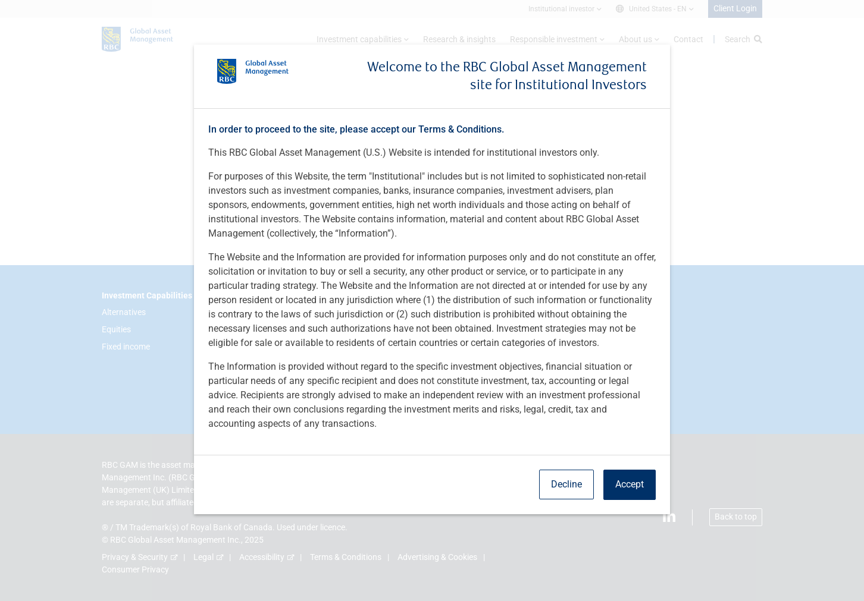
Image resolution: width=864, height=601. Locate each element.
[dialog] (432, 300)
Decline (566, 484)
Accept (629, 484)
